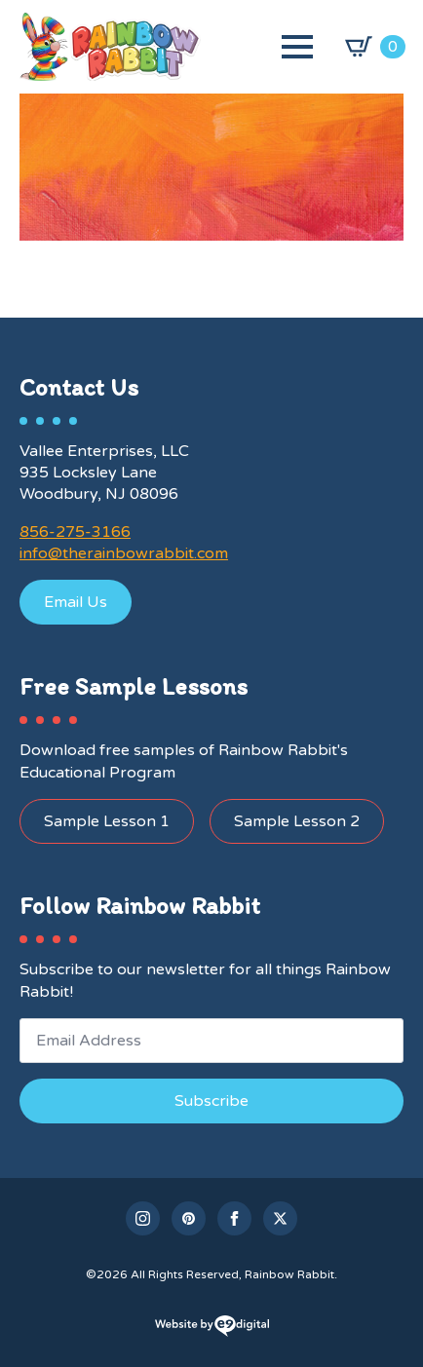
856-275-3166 (75, 532)
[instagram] (143, 1218)
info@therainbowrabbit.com (123, 553)
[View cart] (375, 46)
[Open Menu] (297, 46)
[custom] (189, 1218)
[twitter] (280, 1218)
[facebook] (234, 1218)
